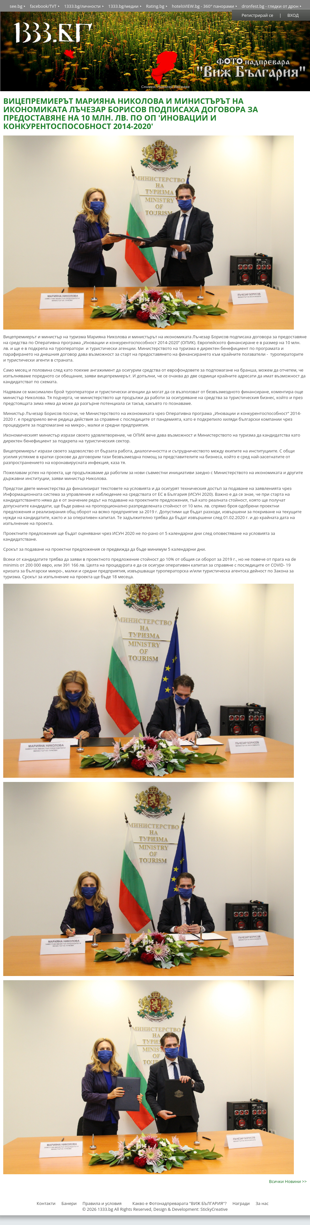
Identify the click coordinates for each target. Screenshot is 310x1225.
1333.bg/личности (82, 6)
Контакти (45, 1203)
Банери (69, 1203)
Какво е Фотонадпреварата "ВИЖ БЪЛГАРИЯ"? (179, 1203)
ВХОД (293, 15)
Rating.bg (155, 6)
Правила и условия (102, 1203)
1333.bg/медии (123, 6)
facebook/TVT (43, 6)
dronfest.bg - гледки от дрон (270, 6)
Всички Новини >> (288, 1181)
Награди (241, 1203)
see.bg (16, 6)
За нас (262, 1203)
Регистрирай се (257, 15)
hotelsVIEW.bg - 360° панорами (203, 6)
